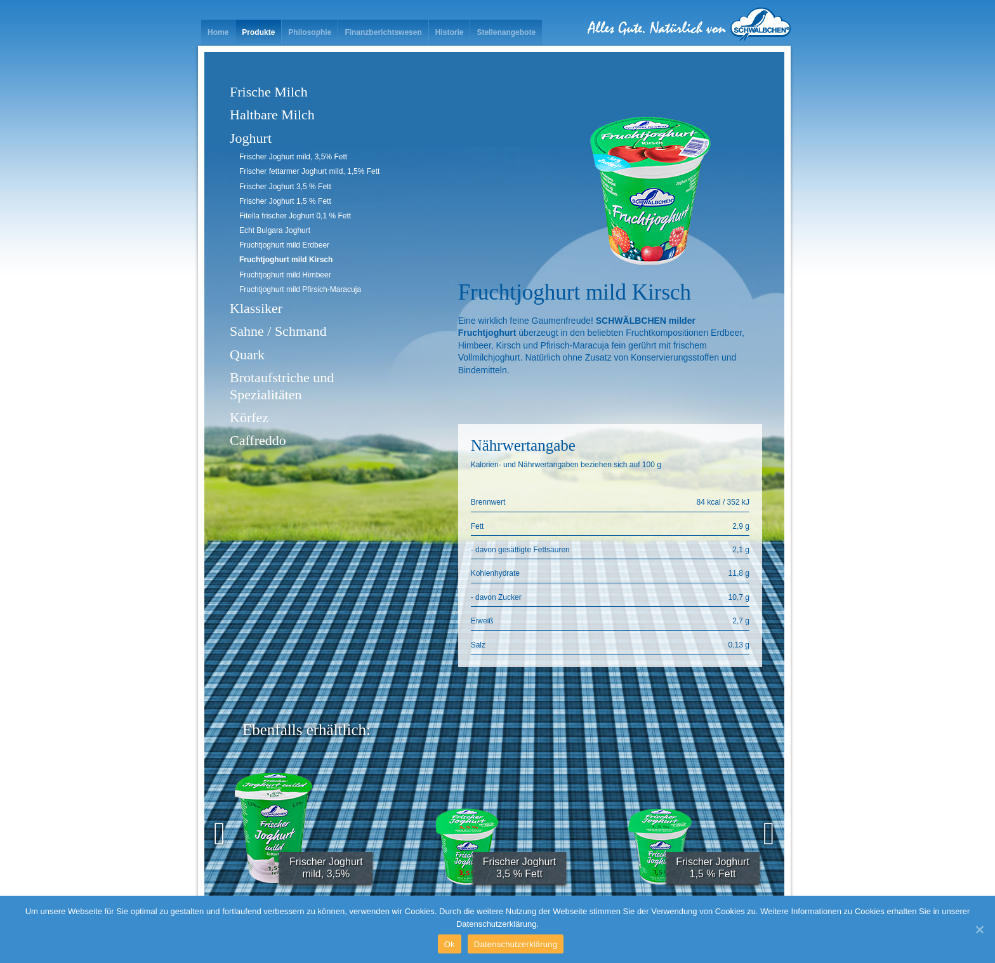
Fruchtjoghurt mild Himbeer (285, 274)
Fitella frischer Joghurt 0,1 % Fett (295, 215)
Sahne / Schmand (278, 331)
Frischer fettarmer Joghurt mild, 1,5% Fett (309, 171)
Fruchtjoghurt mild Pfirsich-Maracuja (300, 289)
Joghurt (251, 138)
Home (218, 32)
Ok (449, 944)
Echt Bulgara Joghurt (274, 230)
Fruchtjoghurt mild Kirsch (286, 259)
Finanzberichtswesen (383, 32)
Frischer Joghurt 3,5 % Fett (285, 186)
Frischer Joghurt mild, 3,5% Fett (293, 156)
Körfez (249, 417)
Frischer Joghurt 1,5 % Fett (285, 201)
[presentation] (219, 833)
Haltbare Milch (272, 115)
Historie (449, 32)
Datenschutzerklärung (515, 944)
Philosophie (309, 32)
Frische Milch (269, 92)
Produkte (258, 32)
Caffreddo (258, 440)
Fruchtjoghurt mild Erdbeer (284, 245)
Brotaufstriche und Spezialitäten (282, 385)
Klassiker (256, 308)
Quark (247, 354)
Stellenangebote (506, 32)
